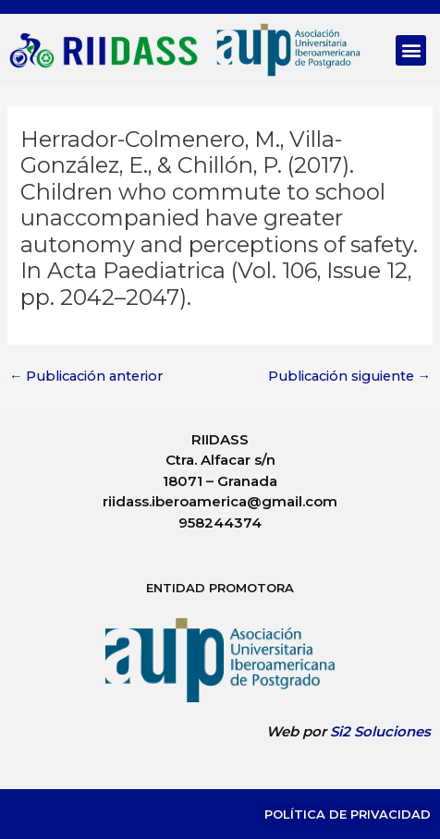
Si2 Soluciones (380, 731)
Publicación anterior (86, 376)
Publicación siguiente (350, 376)
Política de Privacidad (347, 814)
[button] (411, 50)
